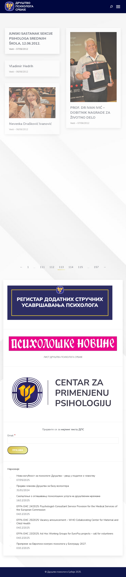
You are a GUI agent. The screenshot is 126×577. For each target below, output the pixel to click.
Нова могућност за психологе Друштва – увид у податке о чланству (55, 475)
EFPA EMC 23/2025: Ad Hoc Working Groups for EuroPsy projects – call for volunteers (64, 533)
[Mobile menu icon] (119, 7)
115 (80, 267)
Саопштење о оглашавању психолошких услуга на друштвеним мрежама (58, 496)
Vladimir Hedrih (21, 66)
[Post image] (10, 477)
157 (96, 267)
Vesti (11, 49)
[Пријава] (17, 450)
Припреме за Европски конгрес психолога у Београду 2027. (51, 543)
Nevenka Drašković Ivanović (30, 124)
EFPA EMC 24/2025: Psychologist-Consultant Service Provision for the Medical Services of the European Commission (66, 508)
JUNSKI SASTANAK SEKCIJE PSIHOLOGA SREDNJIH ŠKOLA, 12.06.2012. (31, 38)
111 (42, 267)
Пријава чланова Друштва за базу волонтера (42, 486)
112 (51, 267)
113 (61, 267)
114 (70, 267)
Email (11, 435)
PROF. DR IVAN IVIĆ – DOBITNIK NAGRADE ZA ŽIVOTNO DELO (90, 112)
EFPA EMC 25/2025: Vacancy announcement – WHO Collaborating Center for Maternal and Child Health (67, 521)
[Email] (63, 440)
